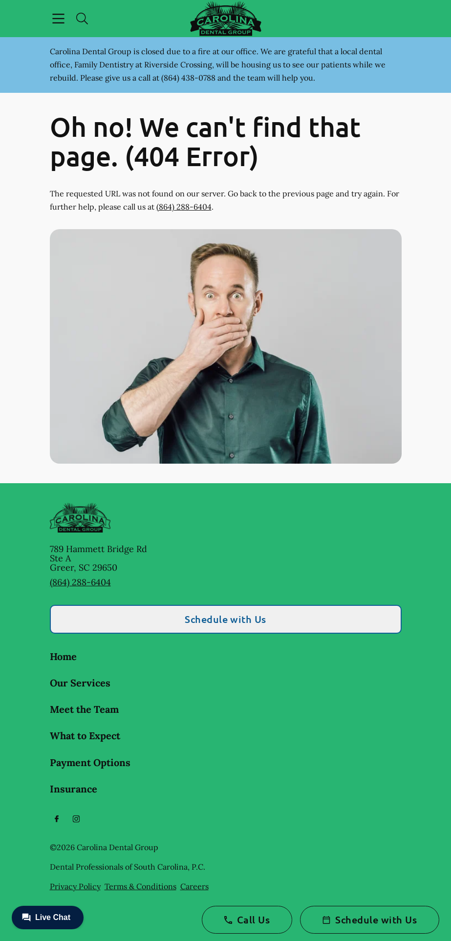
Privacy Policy (75, 886)
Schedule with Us (225, 619)
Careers (194, 886)
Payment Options (90, 762)
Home (63, 656)
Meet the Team (84, 709)
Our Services (80, 683)
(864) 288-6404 (184, 207)
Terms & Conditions (140, 886)
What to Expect (85, 735)
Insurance (73, 789)
